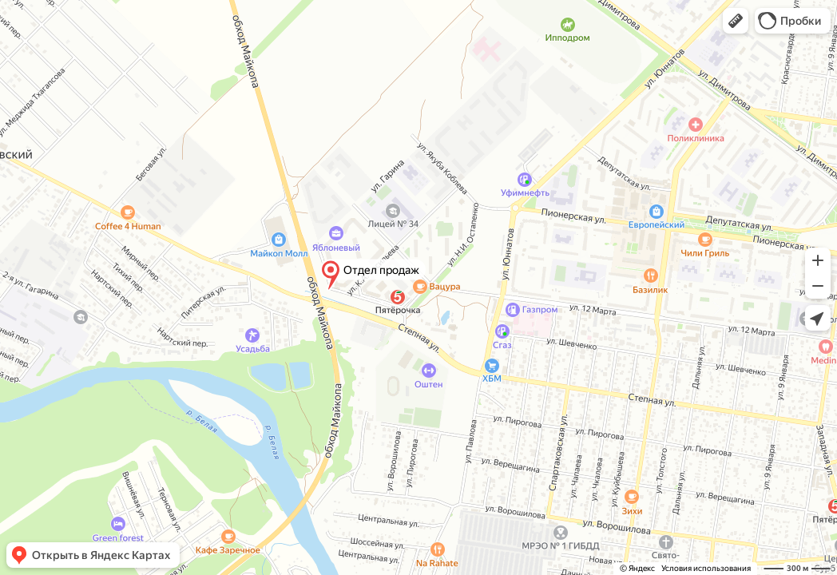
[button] (735, 21)
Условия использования (706, 568)
